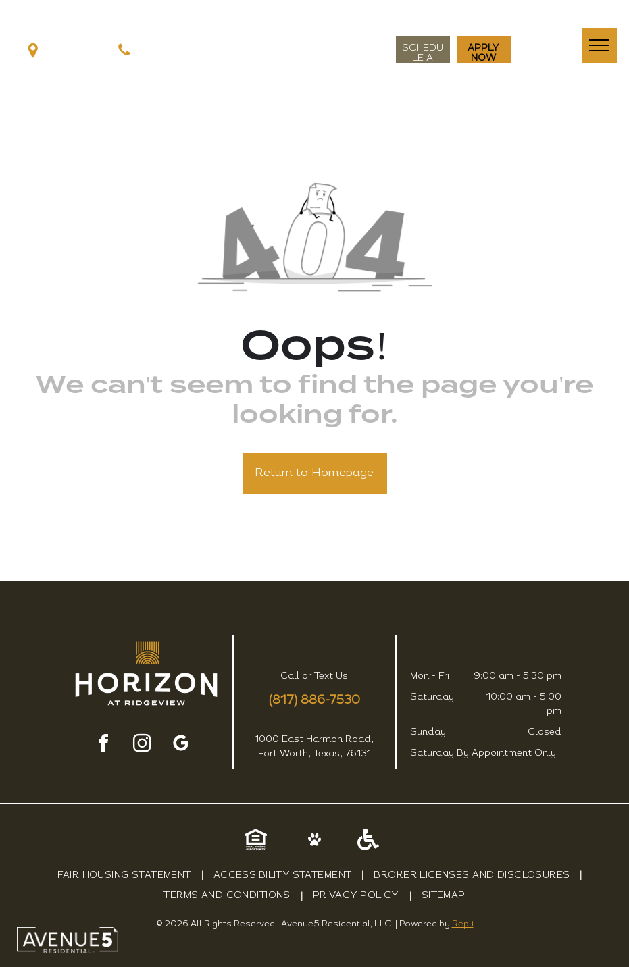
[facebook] (103, 745)
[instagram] (141, 745)
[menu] (599, 45)
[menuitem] (125, 875)
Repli (463, 924)
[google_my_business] (180, 745)
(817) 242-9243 (172, 50)
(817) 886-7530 (314, 700)
